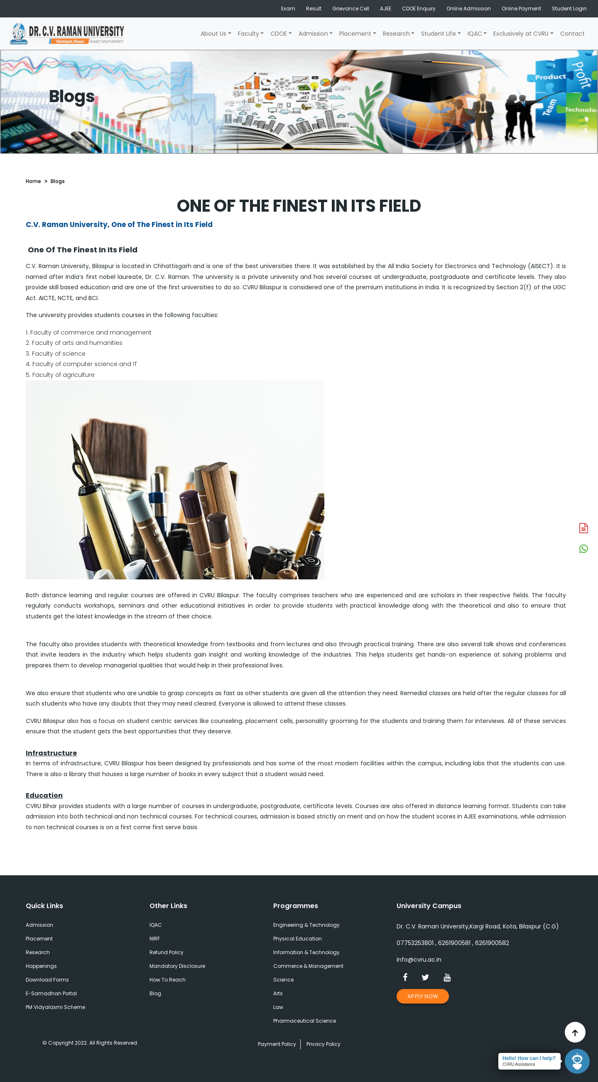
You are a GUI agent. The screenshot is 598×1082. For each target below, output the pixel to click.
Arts (278, 993)
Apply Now (422, 996)
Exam (288, 8)
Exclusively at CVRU (521, 33)
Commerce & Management (308, 966)
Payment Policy (277, 1044)
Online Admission (468, 8)
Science (283, 979)
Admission (313, 33)
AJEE (385, 8)
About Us (213, 33)
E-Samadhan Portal (51, 993)
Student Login (569, 8)
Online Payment (521, 8)
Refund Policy (167, 952)
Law (278, 1007)
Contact (572, 33)
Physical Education (297, 938)
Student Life (438, 33)
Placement (355, 33)
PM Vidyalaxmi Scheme (55, 1007)
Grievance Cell (350, 8)
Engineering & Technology (306, 924)
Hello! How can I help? (529, 1058)
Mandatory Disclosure (177, 966)
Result (313, 8)
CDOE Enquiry (419, 8)
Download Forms (47, 979)
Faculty (248, 33)
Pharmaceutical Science (304, 1020)
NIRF (155, 938)
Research (396, 33)
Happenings (41, 966)
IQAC (475, 33)
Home (33, 181)
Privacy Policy (323, 1044)
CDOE (278, 33)
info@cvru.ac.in (419, 959)
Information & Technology (306, 952)
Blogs (58, 181)
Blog (155, 993)
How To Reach (168, 979)
